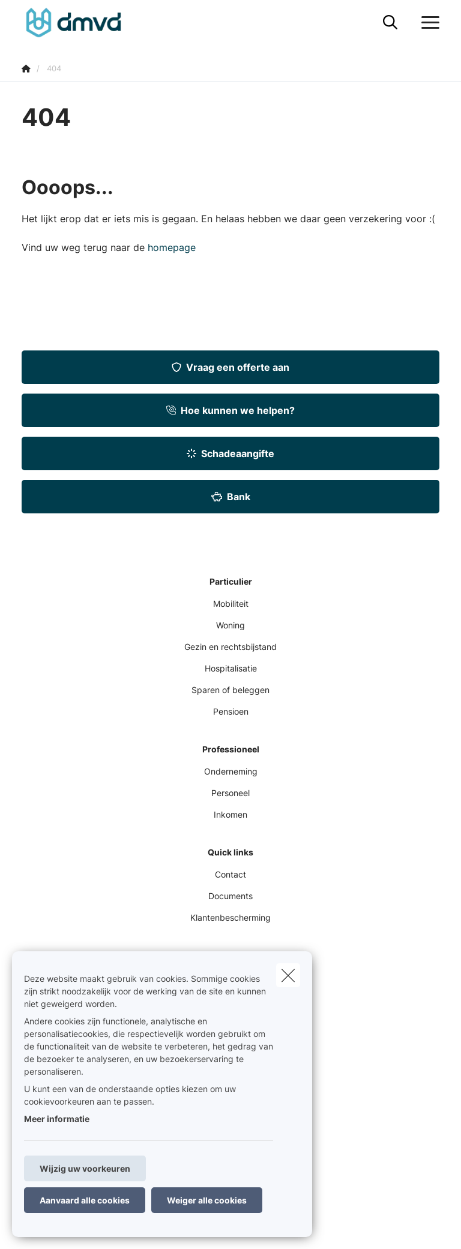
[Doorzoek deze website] (390, 22)
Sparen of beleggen (230, 690)
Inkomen (230, 814)
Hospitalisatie (231, 668)
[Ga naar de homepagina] (81, 22)
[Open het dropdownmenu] (427, 22)
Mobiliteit (231, 603)
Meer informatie (56, 1119)
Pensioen (231, 711)
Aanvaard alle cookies (85, 1200)
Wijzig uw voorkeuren (85, 1168)
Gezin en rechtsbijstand (230, 647)
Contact (230, 874)
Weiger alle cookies (207, 1200)
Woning (230, 625)
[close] (288, 975)
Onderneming (231, 771)
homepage (172, 247)
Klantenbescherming (230, 917)
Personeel (230, 793)
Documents (230, 896)
